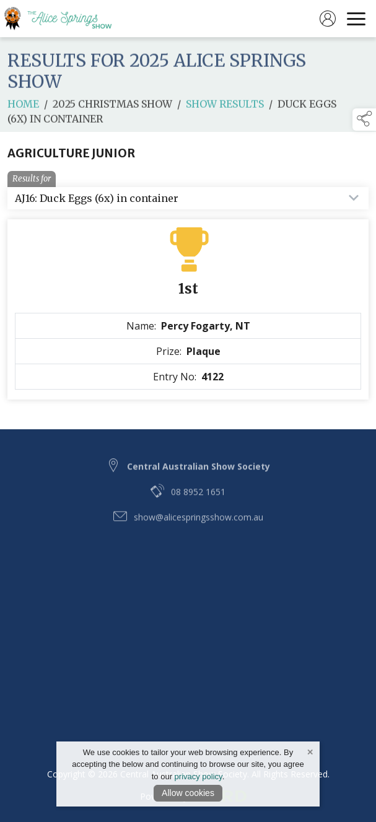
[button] (364, 119)
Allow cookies (188, 793)
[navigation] (356, 18)
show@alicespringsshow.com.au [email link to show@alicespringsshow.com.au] (198, 526)
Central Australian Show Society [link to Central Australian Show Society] (198, 475)
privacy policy (198, 776)
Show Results (225, 109)
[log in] (328, 18)
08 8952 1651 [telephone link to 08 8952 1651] (198, 501)
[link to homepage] (65, 18)
